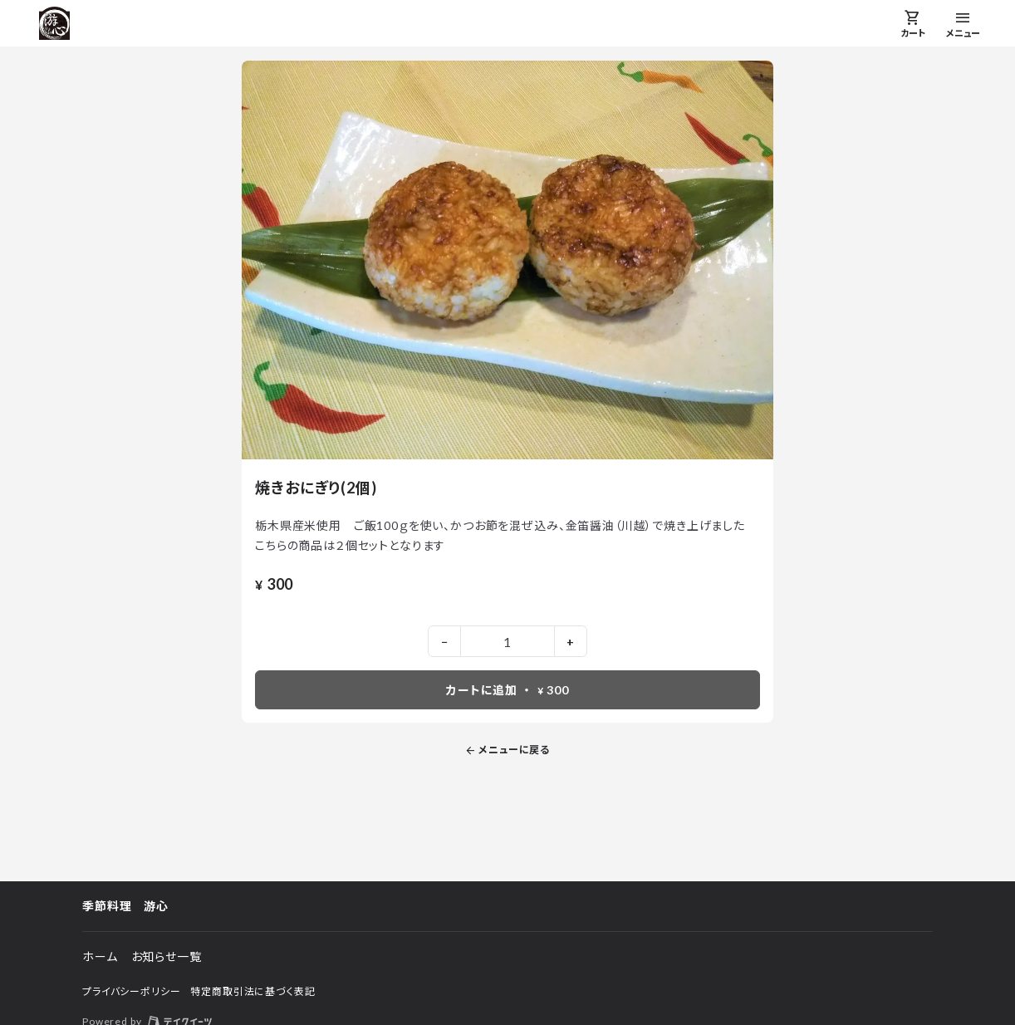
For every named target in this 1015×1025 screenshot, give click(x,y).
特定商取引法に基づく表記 (252, 991)
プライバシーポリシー (131, 991)
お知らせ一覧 (166, 956)
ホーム (100, 956)
